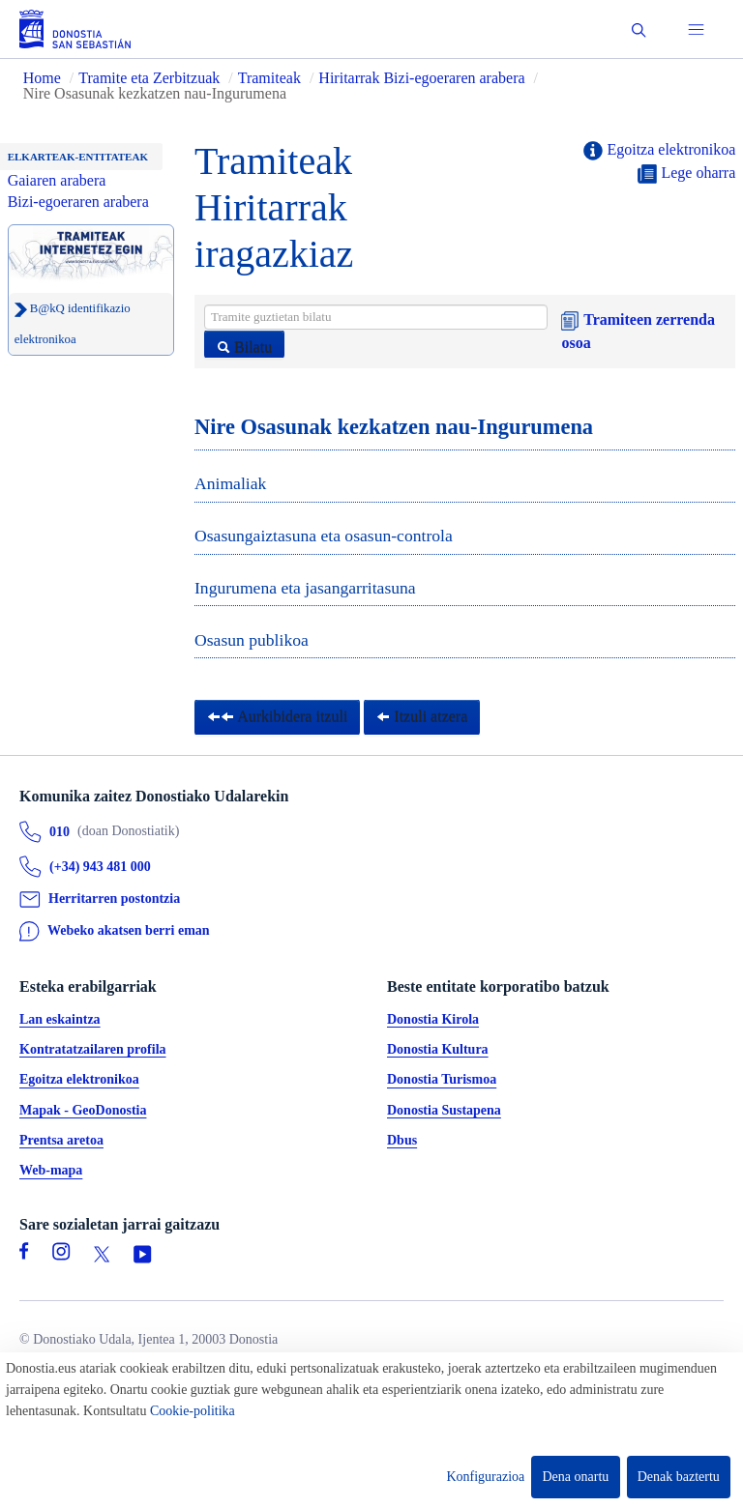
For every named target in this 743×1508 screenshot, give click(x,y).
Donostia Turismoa (441, 1080)
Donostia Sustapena (444, 1110)
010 (59, 832)
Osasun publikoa (251, 640)
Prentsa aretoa (61, 1140)
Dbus (402, 1140)
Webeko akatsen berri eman (128, 930)
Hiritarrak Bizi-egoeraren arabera (423, 78)
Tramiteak (269, 78)
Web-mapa (50, 1171)
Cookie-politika (192, 1411)
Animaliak (230, 483)
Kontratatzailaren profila (92, 1049)
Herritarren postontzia (114, 899)
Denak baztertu (679, 1476)
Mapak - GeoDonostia (82, 1110)
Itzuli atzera (421, 717)
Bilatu (244, 347)
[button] (639, 29)
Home (42, 78)
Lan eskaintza (60, 1019)
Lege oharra (686, 174)
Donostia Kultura (438, 1049)
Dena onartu (576, 1476)
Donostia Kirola (433, 1019)
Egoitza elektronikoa (659, 150)
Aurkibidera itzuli (277, 717)
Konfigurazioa (485, 1476)
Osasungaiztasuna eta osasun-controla (323, 535)
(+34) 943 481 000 (100, 866)
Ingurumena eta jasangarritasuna (305, 587)
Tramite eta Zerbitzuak (149, 78)
